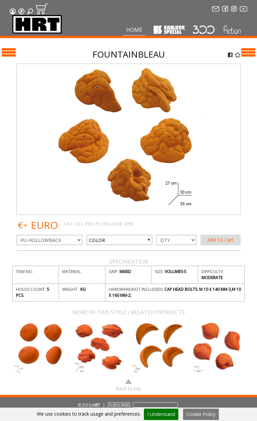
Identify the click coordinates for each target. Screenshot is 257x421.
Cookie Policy (201, 414)
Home (134, 29)
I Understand (161, 414)
